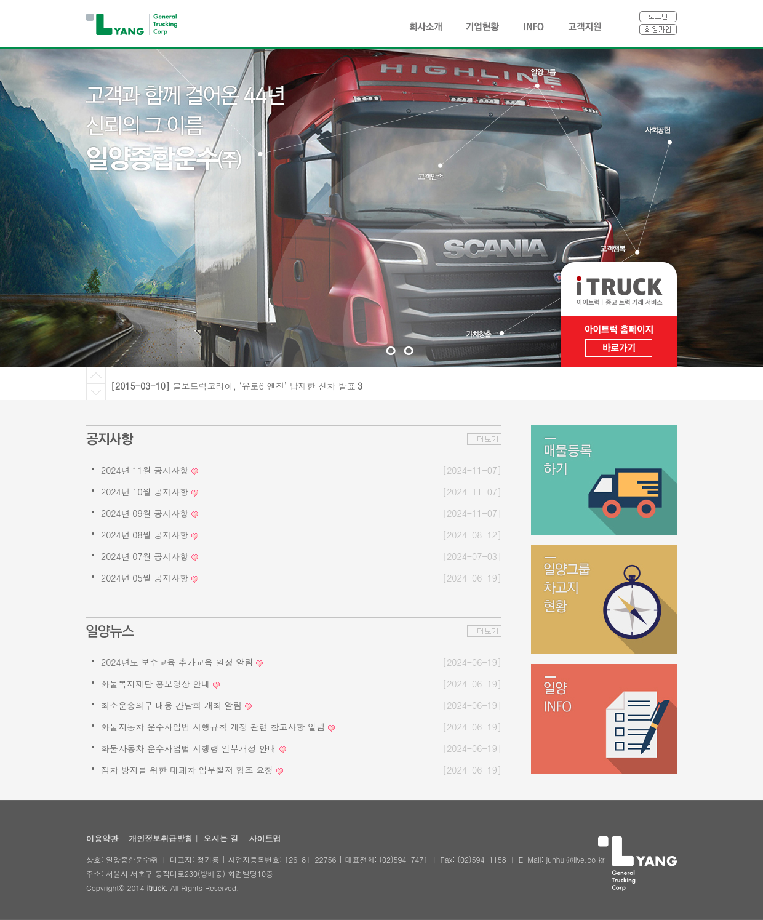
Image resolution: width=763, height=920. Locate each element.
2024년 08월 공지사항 (144, 535)
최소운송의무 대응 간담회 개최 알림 (171, 705)
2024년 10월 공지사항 (144, 492)
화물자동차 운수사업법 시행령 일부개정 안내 (188, 748)
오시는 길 (221, 838)
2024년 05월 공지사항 (144, 578)
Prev (96, 375)
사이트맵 (265, 838)
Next (96, 392)
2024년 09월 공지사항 (144, 513)
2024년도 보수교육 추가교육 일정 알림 (177, 662)
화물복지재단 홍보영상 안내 (155, 684)
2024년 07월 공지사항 (144, 556)
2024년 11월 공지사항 (144, 470)
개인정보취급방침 (161, 838)
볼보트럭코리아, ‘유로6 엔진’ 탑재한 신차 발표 (267, 386)
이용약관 (102, 838)
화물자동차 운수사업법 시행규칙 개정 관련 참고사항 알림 (213, 727)
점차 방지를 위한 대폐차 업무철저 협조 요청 (187, 770)
